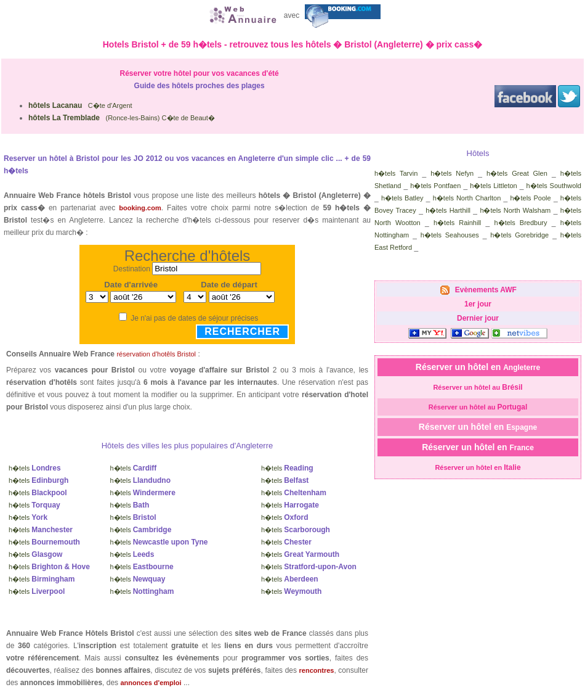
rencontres (316, 670)
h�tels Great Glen (516, 173)
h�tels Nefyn (452, 173)
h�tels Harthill (448, 210)
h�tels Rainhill (457, 222)
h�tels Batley (402, 198)
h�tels (35, 468)
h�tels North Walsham (515, 210)
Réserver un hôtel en (478, 367)
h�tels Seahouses (450, 235)
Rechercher (242, 331)
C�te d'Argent (80, 105)
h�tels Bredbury (520, 222)
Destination (131, 269)
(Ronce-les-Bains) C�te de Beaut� (121, 117)
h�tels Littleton (493, 185)
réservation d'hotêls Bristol (156, 354)
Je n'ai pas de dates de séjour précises (194, 318)
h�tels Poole (530, 198)
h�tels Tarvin (396, 173)
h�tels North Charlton (467, 198)
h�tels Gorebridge (519, 235)
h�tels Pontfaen (435, 185)
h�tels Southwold (553, 185)
